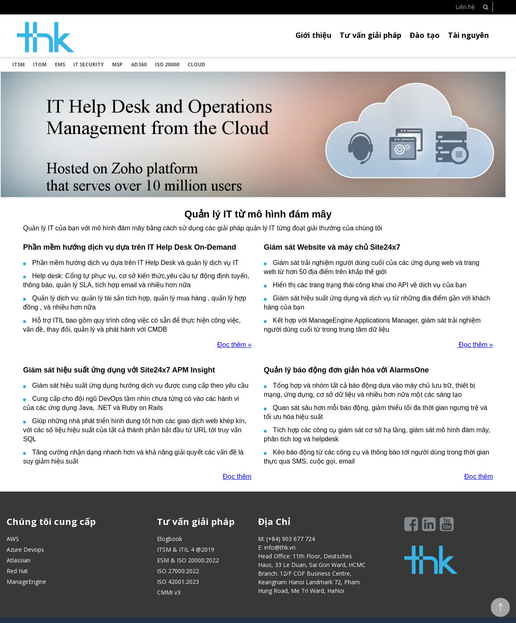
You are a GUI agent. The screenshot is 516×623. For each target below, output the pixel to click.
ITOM (40, 64)
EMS (60, 64)
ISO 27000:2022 (178, 571)
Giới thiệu (313, 35)
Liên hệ (465, 7)
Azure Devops (25, 549)
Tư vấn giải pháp (370, 35)
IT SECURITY (88, 64)
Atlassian (18, 560)
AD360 (139, 64)
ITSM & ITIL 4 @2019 (185, 549)
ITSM (18, 64)
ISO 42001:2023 (178, 582)
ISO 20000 (167, 64)
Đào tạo (425, 35)
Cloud (196, 64)
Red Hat (17, 571)
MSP (117, 64)
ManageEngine (26, 582)
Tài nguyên (468, 35)
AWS (13, 539)
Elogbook (169, 539)
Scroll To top (500, 607)
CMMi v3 (169, 592)
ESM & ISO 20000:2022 (188, 560)
